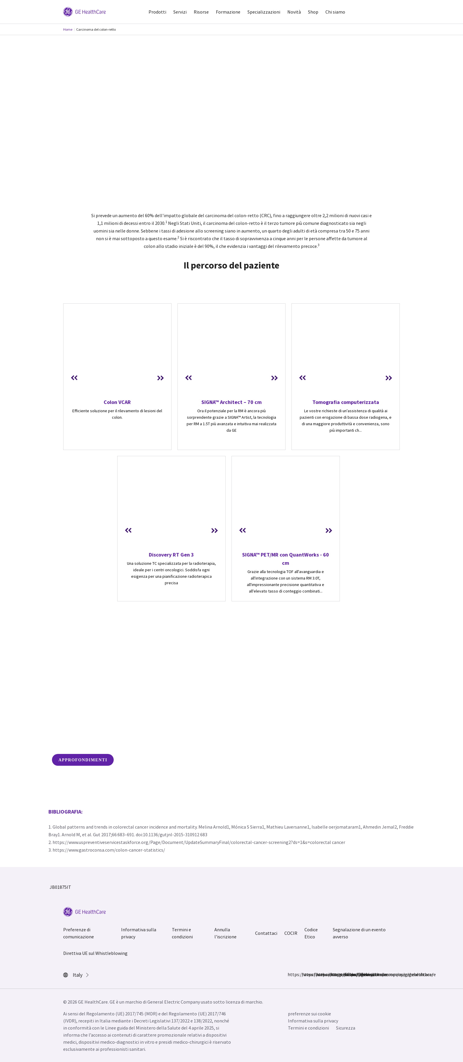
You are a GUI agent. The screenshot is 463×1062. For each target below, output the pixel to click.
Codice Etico (311, 933)
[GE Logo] (84, 11)
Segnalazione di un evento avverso (359, 933)
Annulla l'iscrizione (225, 933)
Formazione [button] (228, 12)
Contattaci (266, 933)
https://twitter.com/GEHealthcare (319, 974)
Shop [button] (313, 12)
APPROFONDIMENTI (82, 759)
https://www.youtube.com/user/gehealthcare (347, 974)
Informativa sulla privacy (138, 933)
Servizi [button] (180, 12)
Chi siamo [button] (335, 12)
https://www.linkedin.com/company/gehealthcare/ (333, 974)
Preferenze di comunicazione (78, 933)
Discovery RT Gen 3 (171, 554)
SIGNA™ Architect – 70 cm (231, 402)
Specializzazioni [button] (263, 12)
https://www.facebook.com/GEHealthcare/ (291, 974)
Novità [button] (294, 12)
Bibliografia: (65, 811)
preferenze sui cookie (309, 1014)
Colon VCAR (117, 402)
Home (67, 29)
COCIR (290, 933)
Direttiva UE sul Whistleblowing (95, 953)
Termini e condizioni (182, 933)
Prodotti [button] (157, 12)
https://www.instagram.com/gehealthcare (305, 974)
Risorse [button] (201, 12)
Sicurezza (345, 1028)
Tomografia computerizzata (345, 402)
